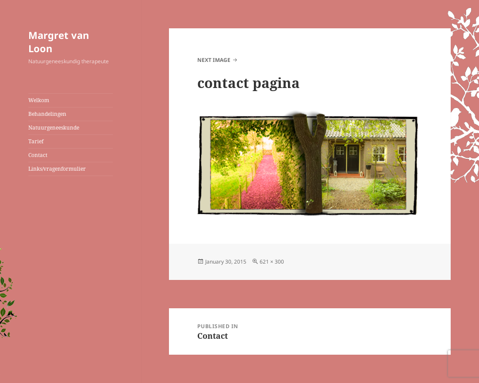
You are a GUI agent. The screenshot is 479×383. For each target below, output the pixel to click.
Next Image (213, 60)
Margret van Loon (58, 41)
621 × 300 (272, 261)
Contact (37, 155)
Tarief (35, 141)
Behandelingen (47, 114)
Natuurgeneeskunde (53, 127)
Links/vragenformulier (57, 168)
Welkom (38, 100)
